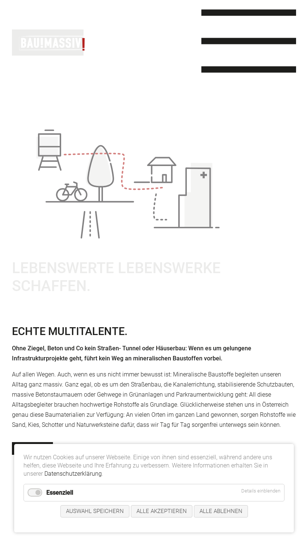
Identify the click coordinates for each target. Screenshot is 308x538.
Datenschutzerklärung (73, 473)
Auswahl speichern (95, 511)
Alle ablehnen (220, 511)
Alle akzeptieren (161, 511)
